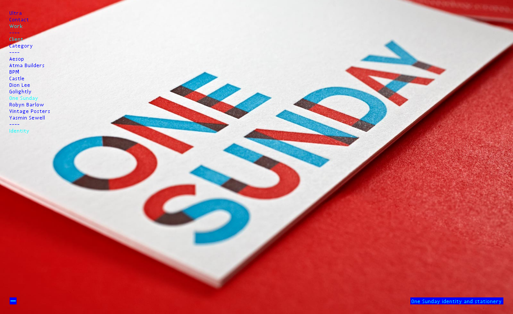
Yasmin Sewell (27, 117)
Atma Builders (27, 65)
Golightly (21, 91)
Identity (20, 130)
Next (256, 267)
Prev (256, 47)
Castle (17, 78)
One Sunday (24, 98)
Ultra (16, 13)
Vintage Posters (30, 111)
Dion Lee (20, 85)
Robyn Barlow (27, 104)
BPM (15, 71)
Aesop (17, 58)
